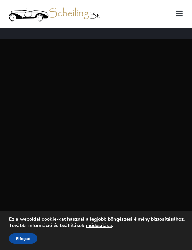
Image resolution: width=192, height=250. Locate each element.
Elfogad (23, 238)
